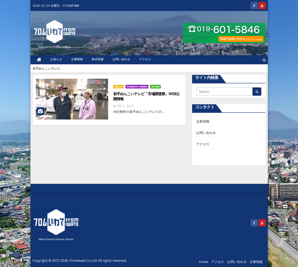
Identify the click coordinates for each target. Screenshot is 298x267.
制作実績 (97, 59)
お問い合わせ (121, 59)
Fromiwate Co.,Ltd (83, 260)
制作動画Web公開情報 (137, 86)
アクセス (145, 59)
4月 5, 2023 (125, 106)
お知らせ (56, 59)
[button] (264, 60)
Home (203, 261)
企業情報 (77, 59)
